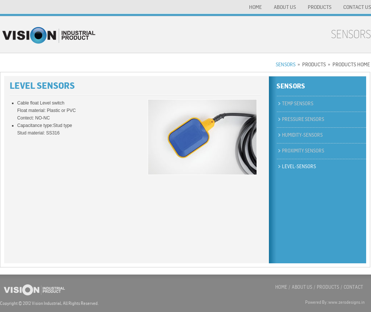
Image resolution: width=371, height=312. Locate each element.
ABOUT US (285, 7)
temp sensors (297, 103)
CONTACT (353, 287)
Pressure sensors (303, 119)
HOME (255, 7)
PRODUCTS (319, 7)
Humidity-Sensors (302, 135)
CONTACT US (357, 7)
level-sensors (299, 166)
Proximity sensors (303, 151)
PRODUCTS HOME (351, 64)
